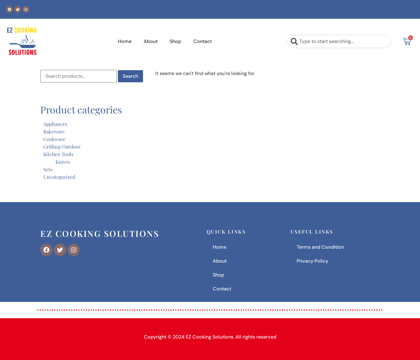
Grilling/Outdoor (62, 146)
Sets (47, 169)
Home (125, 41)
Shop (175, 41)
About (151, 41)
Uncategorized (59, 177)
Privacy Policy (312, 261)
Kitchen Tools (58, 154)
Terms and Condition (320, 247)
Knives (62, 162)
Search (130, 76)
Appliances (55, 124)
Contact (202, 41)
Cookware (54, 139)
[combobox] (339, 41)
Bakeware (54, 131)
